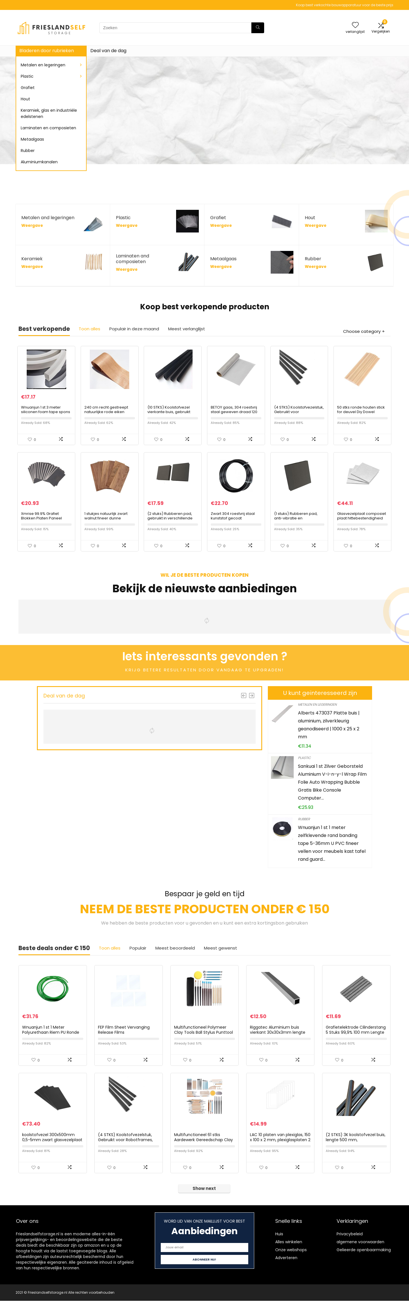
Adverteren (286, 1270)
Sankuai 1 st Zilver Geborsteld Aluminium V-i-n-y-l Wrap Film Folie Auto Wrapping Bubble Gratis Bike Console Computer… (332, 788)
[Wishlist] (355, 25)
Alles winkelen (288, 1254)
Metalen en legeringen (43, 65)
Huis (279, 1246)
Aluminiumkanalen (39, 162)
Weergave (32, 225)
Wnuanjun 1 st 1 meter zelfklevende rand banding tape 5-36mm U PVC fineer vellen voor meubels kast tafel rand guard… (332, 849)
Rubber (28, 150)
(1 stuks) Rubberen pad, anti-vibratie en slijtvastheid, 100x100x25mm (299, 524)
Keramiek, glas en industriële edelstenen (49, 113)
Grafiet (28, 87)
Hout (25, 99)
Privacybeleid (350, 1246)
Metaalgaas (32, 139)
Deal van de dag (108, 50)
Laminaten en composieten (48, 128)
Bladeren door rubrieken (46, 50)
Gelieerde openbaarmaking (364, 1262)
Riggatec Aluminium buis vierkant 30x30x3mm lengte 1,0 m (277, 1041)
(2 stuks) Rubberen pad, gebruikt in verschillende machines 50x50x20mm (170, 524)
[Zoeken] (257, 27)
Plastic (27, 76)
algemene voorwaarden (360, 1254)
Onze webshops (291, 1262)
